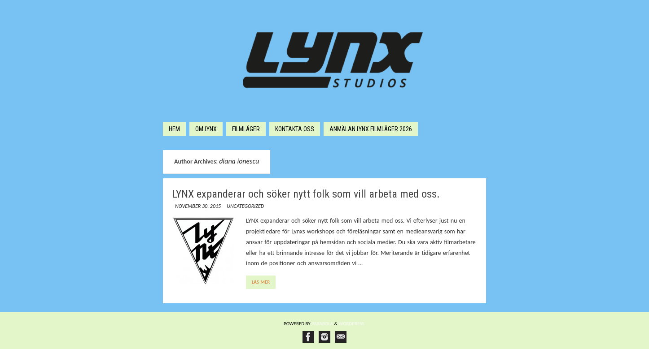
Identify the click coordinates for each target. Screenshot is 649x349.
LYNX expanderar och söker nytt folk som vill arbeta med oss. (306, 194)
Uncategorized (245, 206)
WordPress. (352, 324)
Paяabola (322, 324)
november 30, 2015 (198, 206)
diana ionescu (239, 161)
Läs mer (261, 282)
